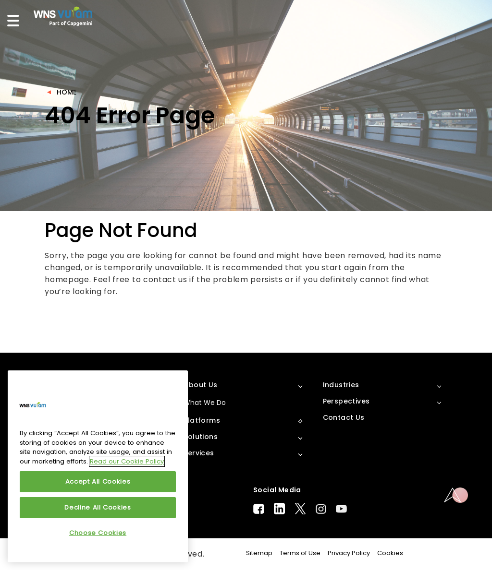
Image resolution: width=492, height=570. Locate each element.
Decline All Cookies (97, 507)
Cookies (390, 553)
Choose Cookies (97, 532)
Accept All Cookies (98, 481)
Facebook (258, 508)
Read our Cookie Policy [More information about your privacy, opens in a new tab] (127, 461)
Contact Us (344, 417)
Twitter (300, 508)
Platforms (202, 420)
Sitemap (259, 553)
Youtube (341, 509)
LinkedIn (279, 508)
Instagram (321, 509)
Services (199, 453)
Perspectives (346, 401)
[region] (98, 466)
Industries (341, 384)
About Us (200, 384)
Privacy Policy (349, 553)
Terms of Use (300, 553)
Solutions (201, 436)
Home (66, 92)
